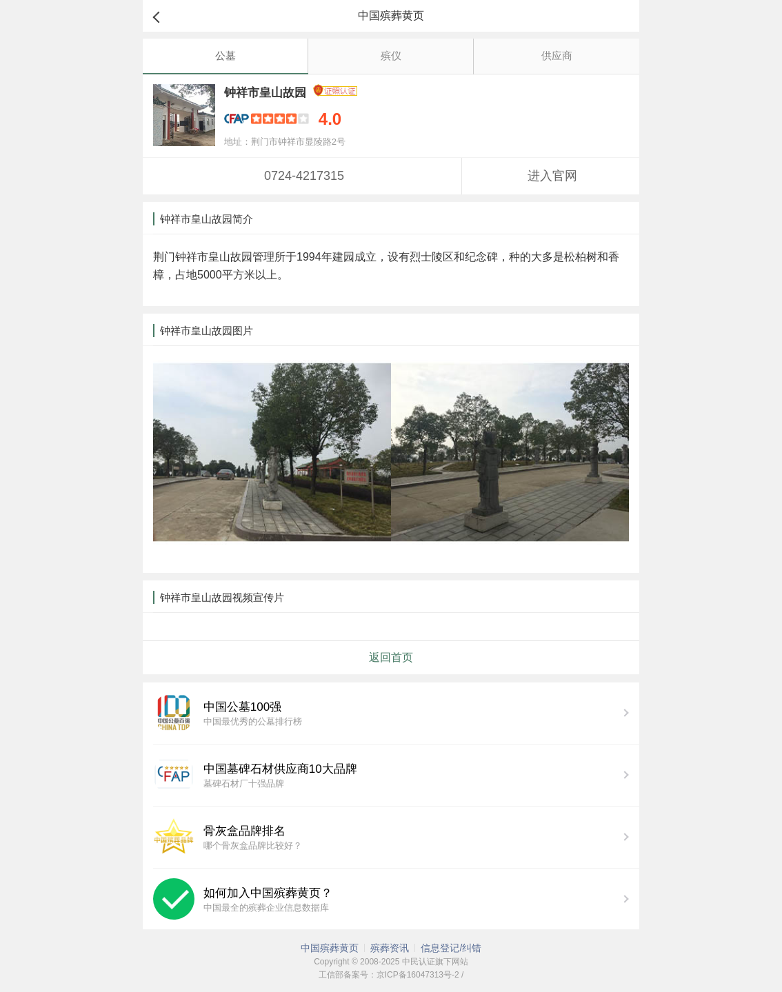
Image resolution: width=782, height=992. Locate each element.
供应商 (556, 55)
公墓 (225, 55)
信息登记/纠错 (451, 947)
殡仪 (391, 55)
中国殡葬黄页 (330, 947)
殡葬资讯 (389, 947)
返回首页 (391, 657)
